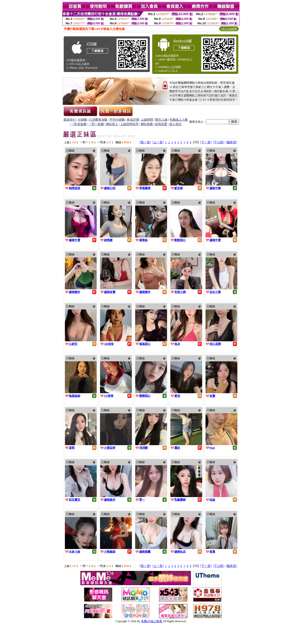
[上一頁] (158, 142)
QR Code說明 (229, 28)
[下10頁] (218, 142)
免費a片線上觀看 (152, 621)
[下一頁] (206, 142)
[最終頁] (231, 142)
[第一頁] (145, 142)
